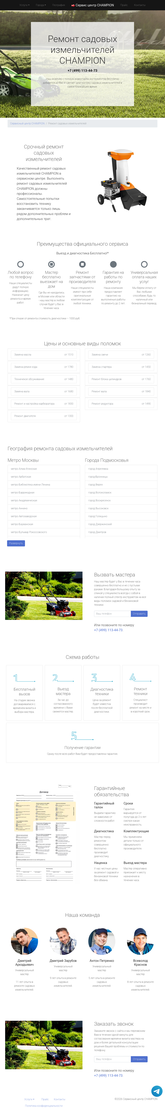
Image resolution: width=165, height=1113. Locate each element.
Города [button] (40, 5)
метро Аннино (19, 508)
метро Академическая (24, 500)
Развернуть (16, 543)
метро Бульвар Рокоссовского (29, 532)
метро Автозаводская (24, 516)
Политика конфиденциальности (44, 1105)
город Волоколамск (99, 492)
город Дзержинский (100, 524)
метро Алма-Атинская (24, 468)
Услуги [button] (23, 5)
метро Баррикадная (22, 492)
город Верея (95, 484)
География (58, 5)
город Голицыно (97, 516)
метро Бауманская (22, 524)
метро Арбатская (21, 476)
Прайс (124, 5)
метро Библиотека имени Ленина (30, 484)
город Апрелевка (98, 468)
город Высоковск (98, 508)
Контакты (140, 5)
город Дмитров (97, 532)
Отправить (139, 613)
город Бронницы (98, 476)
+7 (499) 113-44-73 (82, 71)
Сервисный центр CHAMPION (27, 123)
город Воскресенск (99, 500)
